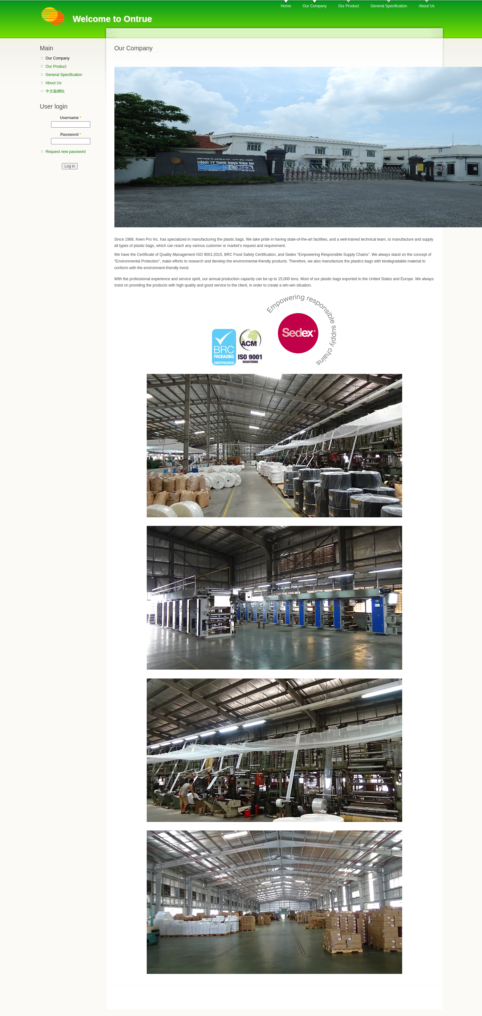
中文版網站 (55, 91)
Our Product (348, 6)
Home (286, 6)
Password (70, 134)
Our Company (315, 6)
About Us (426, 6)
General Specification (388, 6)
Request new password (66, 151)
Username (70, 118)
